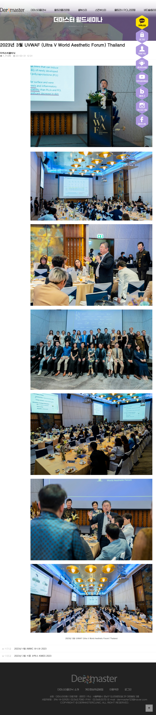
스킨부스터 (100, 10)
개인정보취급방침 (94, 689)
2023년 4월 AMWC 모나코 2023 (30, 648)
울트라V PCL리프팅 (124, 10)
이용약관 (114, 689)
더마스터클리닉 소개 (68, 689)
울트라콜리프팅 (61, 10)
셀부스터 (82, 10)
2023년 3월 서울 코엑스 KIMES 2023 (32, 655)
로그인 (128, 689)
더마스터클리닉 (38, 10)
